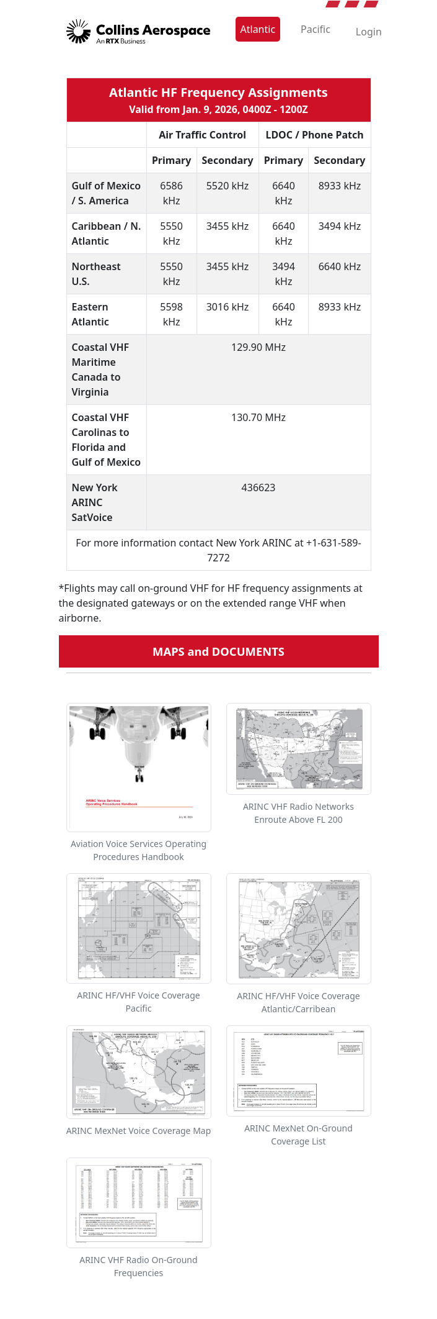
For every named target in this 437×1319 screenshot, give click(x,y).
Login (369, 32)
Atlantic (258, 29)
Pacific (315, 29)
